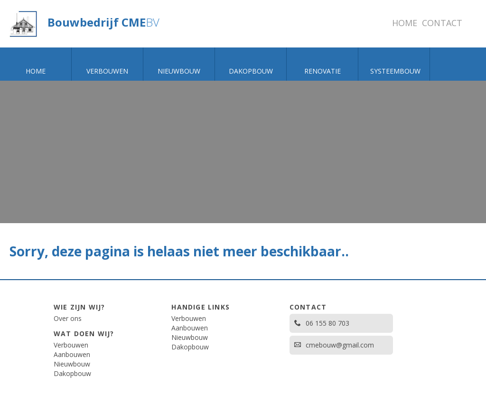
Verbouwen (71, 344)
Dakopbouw (72, 373)
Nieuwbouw (72, 363)
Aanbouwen (72, 354)
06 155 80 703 (321, 323)
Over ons (68, 318)
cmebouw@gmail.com (334, 344)
